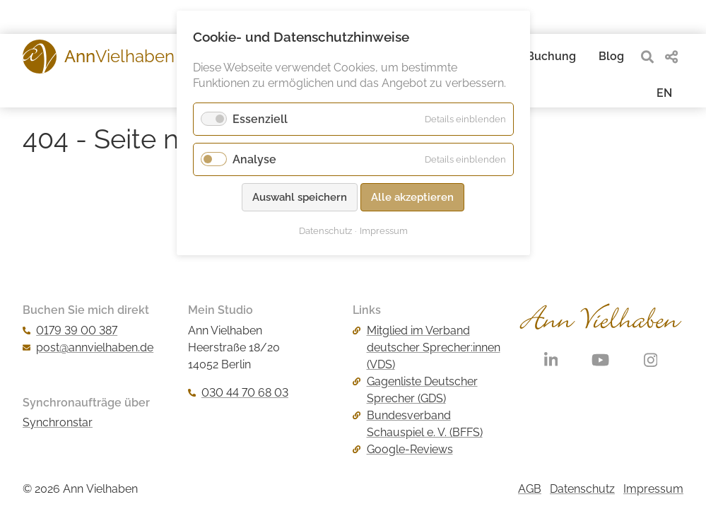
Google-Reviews (402, 449)
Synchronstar (58, 422)
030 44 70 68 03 (238, 392)
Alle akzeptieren (412, 197)
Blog (611, 56)
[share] (671, 57)
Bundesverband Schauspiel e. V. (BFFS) (417, 424)
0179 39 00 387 (70, 330)
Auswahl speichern (299, 197)
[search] (647, 57)
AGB (529, 489)
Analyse (254, 159)
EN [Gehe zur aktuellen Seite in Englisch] (664, 93)
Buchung (551, 56)
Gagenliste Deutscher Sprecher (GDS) (415, 390)
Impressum (653, 489)
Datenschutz (582, 489)
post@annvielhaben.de (88, 347)
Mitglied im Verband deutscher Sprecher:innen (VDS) (426, 347)
